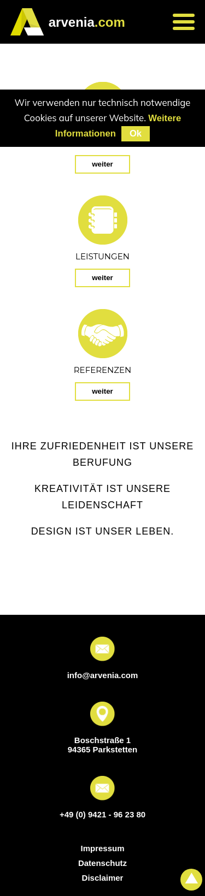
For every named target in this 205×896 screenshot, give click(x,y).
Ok (136, 133)
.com (87, 22)
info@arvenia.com (102, 675)
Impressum (102, 848)
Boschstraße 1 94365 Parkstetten (103, 744)
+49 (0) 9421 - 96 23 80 (102, 814)
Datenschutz (102, 863)
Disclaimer (103, 877)
